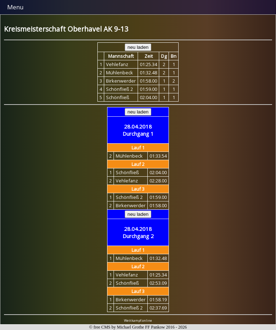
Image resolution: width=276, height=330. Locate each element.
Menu (15, 7)
